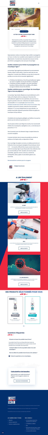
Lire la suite (24, 212)
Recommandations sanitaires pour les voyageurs (19, 160)
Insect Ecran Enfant (32, 104)
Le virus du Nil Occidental (31, 431)
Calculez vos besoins (22, 381)
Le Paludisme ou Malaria (30, 423)
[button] (2, 432)
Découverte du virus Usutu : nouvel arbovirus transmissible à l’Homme (33, 428)
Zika (27, 425)
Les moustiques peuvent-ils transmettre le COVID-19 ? (31, 421)
